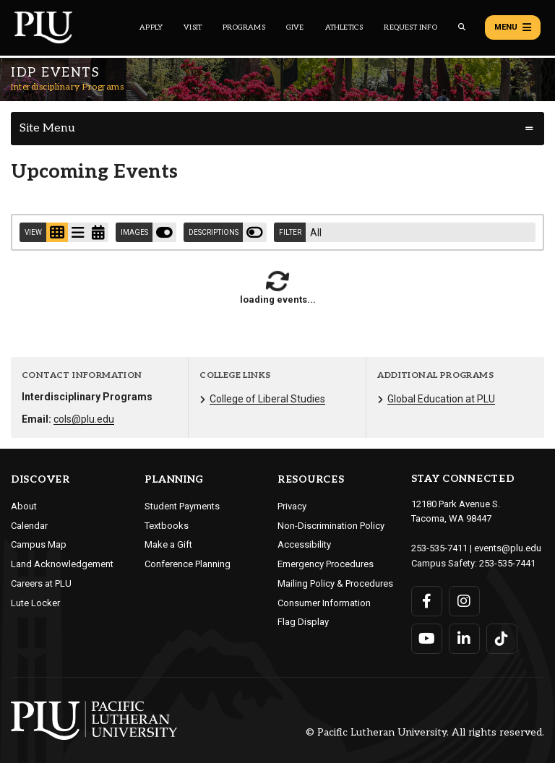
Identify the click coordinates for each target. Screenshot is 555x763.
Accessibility (304, 544)
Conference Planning (188, 564)
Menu (512, 27)
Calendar (29, 525)
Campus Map (38, 544)
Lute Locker (35, 603)
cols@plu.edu (83, 419)
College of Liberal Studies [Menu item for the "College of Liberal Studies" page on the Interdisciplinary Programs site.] (267, 399)
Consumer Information (324, 603)
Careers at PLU (41, 583)
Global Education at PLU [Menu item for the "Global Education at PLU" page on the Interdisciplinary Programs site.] (441, 399)
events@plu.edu (507, 548)
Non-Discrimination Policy (331, 525)
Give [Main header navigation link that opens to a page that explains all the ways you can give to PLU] (295, 27)
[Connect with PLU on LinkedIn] (464, 639)
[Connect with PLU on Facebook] (426, 601)
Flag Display (303, 621)
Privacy (292, 506)
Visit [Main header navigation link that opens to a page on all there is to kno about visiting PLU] (193, 27)
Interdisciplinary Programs (67, 87)
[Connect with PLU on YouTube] (426, 639)
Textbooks (167, 525)
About (24, 506)
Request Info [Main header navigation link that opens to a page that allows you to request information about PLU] (410, 27)
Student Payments (182, 506)
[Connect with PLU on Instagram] (464, 601)
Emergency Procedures (326, 564)
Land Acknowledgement (62, 564)
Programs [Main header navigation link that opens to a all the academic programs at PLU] (244, 27)
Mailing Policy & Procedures (335, 583)
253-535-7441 (507, 563)
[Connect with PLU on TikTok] (501, 639)
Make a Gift (168, 544)
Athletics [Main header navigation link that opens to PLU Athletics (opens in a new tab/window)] (344, 27)
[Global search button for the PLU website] (461, 27)
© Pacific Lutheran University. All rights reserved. (425, 732)
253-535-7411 (439, 548)
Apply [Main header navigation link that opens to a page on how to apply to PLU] (151, 27)
